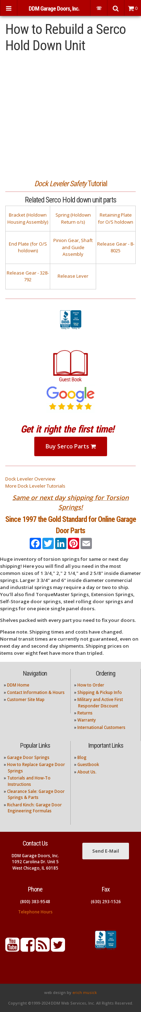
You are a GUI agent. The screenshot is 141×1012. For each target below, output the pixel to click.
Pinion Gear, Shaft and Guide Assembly (73, 247)
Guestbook (88, 764)
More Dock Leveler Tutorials (35, 486)
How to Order (90, 685)
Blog (82, 757)
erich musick (84, 992)
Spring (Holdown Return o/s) (73, 218)
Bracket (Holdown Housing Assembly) (27, 218)
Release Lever (73, 276)
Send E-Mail (105, 851)
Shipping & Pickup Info (99, 692)
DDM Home (18, 685)
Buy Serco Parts (71, 446)
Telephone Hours (35, 911)
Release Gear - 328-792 (28, 276)
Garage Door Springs (28, 757)
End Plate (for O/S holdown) (28, 247)
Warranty (86, 720)
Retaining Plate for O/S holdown (115, 218)
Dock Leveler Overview (30, 479)
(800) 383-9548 (35, 901)
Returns (85, 713)
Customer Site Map (26, 699)
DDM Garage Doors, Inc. (54, 8)
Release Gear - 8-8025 (115, 247)
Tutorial (70, 183)
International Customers (101, 727)
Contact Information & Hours (36, 692)
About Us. (86, 772)
